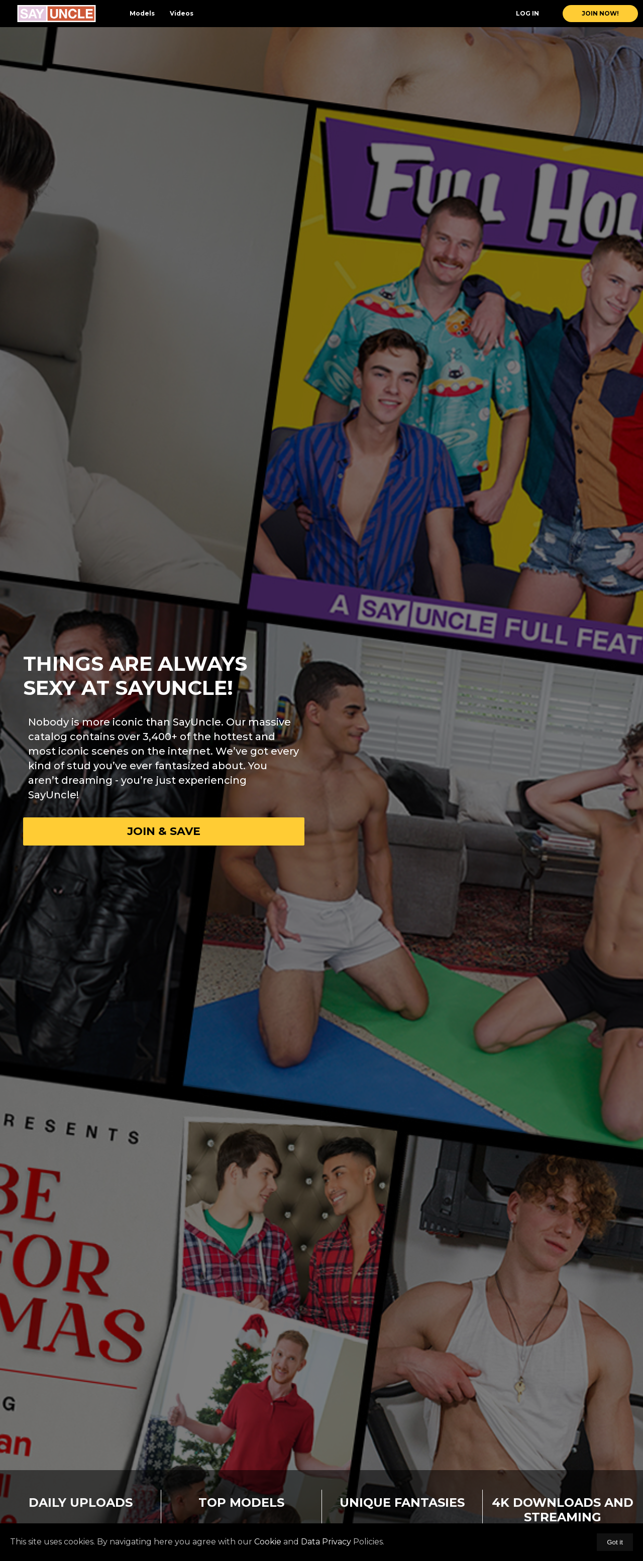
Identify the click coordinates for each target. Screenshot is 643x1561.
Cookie (267, 1541)
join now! (600, 13)
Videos (181, 13)
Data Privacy (326, 1541)
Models (142, 13)
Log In (527, 13)
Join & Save (163, 831)
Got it (615, 1542)
